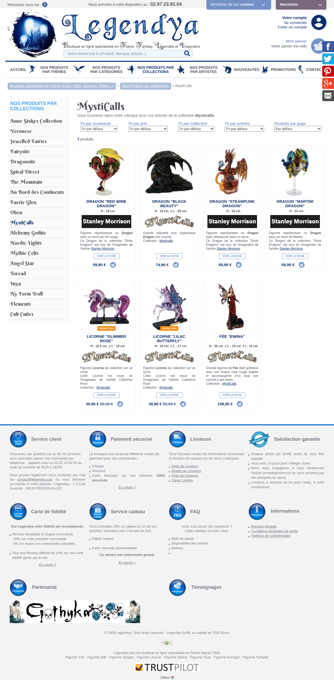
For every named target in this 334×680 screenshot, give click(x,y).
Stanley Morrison (102, 248)
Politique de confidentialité (270, 536)
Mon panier (296, 41)
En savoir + (127, 487)
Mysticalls (166, 241)
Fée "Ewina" (232, 336)
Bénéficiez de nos (232, 4)
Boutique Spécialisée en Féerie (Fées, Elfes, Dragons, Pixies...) (61, 86)
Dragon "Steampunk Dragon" (232, 203)
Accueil (18, 70)
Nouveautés (246, 70)
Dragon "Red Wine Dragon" (106, 203)
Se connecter (295, 22)
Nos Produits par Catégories (106, 69)
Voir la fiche (106, 256)
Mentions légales (264, 526)
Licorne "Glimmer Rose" (106, 338)
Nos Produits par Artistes (204, 69)
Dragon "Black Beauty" (169, 203)
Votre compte (294, 17)
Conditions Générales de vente (274, 531)
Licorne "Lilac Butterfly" (169, 338)
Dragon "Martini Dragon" (295, 203)
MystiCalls (183, 86)
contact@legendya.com (35, 479)
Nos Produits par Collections (156, 69)
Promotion (106, 328)
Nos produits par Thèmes (54, 69)
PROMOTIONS (283, 70)
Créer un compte (292, 27)
